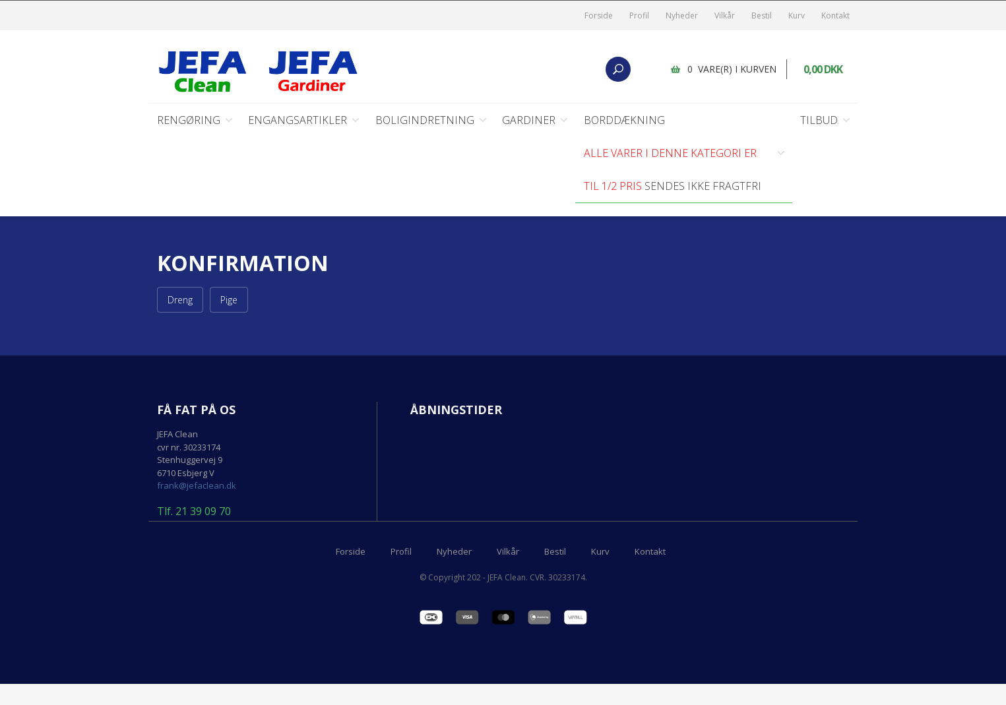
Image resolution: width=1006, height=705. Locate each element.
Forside (598, 15)
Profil (639, 15)
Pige (228, 300)
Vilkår (724, 15)
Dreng (180, 300)
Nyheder (682, 15)
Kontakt (835, 15)
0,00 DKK (822, 69)
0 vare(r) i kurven (731, 69)
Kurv (796, 15)
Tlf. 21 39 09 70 (194, 512)
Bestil (761, 15)
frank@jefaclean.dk (196, 486)
